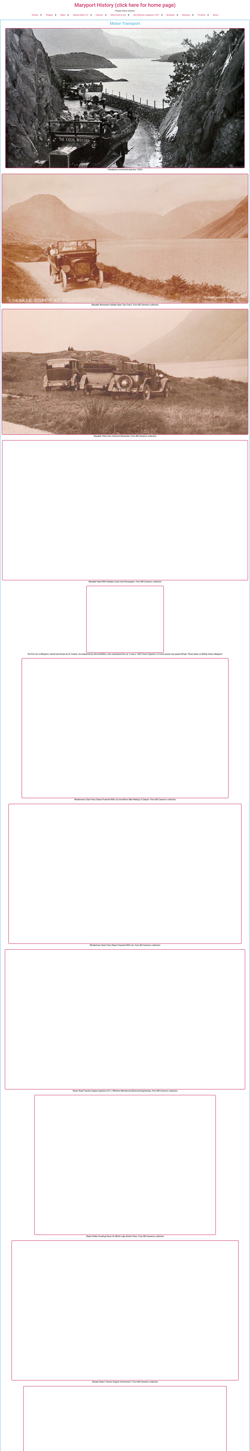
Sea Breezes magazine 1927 (146, 15)
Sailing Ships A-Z (80, 15)
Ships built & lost (118, 15)
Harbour (99, 15)
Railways (186, 15)
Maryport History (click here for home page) (125, 5)
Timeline (201, 15)
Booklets (171, 15)
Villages (49, 15)
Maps (62, 15)
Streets (35, 15)
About (215, 15)
